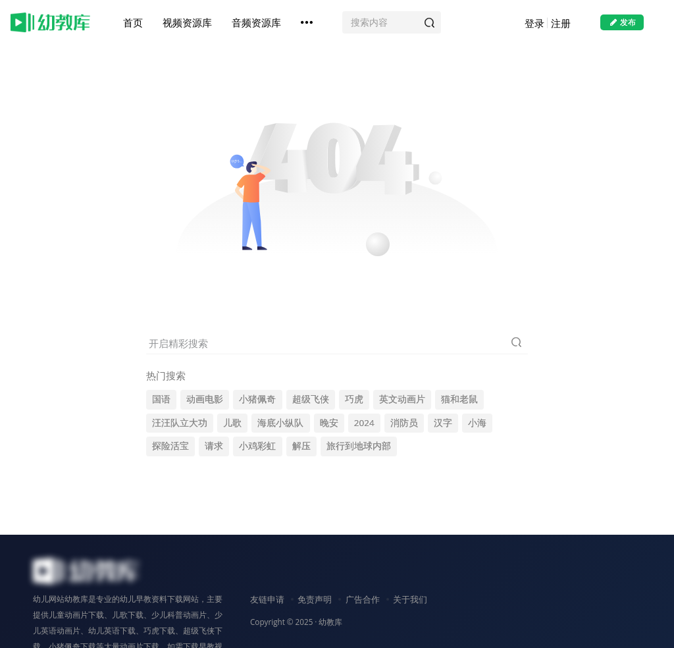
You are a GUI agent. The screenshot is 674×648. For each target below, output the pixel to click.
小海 (477, 423)
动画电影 (204, 399)
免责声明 (315, 599)
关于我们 (410, 599)
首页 (133, 22)
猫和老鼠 (459, 399)
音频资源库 (256, 22)
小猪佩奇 (257, 399)
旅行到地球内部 (358, 446)
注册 (561, 23)
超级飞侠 (310, 399)
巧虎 (354, 399)
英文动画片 (402, 399)
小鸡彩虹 (257, 446)
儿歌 (232, 423)
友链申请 (267, 599)
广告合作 (363, 599)
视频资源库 (187, 22)
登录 (534, 23)
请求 (214, 446)
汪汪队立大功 (179, 423)
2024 (364, 423)
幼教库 (330, 621)
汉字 (443, 423)
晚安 (329, 423)
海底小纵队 (280, 423)
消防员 (404, 423)
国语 (161, 399)
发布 (622, 22)
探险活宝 (170, 446)
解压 (301, 446)
